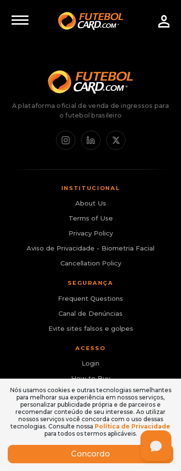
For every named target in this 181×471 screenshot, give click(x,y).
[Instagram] (65, 140)
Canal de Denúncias (90, 313)
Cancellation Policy (90, 263)
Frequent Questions (90, 298)
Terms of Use (91, 218)
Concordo (90, 453)
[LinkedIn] (90, 140)
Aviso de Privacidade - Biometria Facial (90, 248)
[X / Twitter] (115, 140)
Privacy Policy (91, 233)
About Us (90, 203)
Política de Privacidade (132, 426)
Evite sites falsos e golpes (90, 328)
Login (90, 363)
